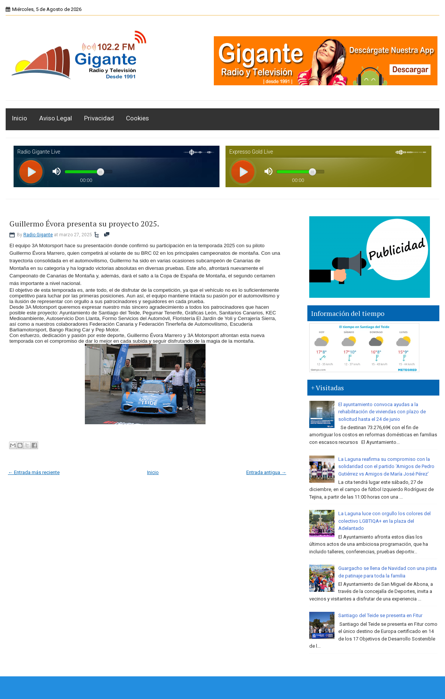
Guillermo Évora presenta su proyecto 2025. (84, 224)
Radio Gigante (38, 234)
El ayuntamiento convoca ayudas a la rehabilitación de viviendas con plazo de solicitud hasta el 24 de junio (382, 412)
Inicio (19, 118)
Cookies (137, 118)
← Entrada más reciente (34, 472)
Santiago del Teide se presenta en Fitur (380, 615)
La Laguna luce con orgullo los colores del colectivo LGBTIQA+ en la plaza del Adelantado (384, 521)
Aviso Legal (55, 118)
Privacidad (99, 118)
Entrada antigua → (266, 472)
